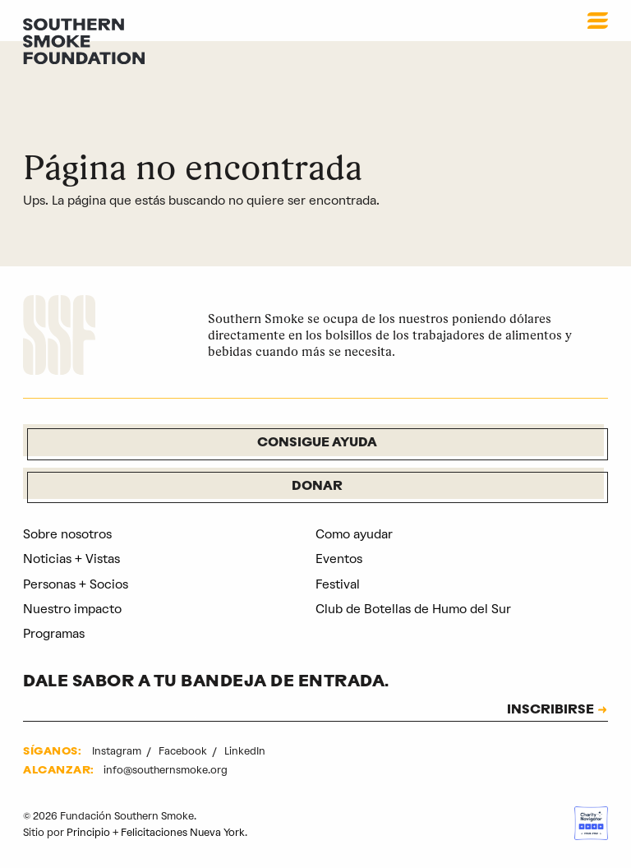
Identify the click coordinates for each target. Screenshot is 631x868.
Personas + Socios (75, 584)
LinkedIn (244, 751)
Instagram (118, 751)
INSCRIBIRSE (550, 710)
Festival (338, 584)
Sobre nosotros (67, 534)
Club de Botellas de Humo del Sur (413, 609)
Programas (54, 633)
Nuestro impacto (72, 609)
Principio (88, 832)
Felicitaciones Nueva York (183, 832)
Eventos (339, 559)
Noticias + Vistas (71, 559)
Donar (317, 487)
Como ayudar (354, 534)
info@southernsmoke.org (166, 770)
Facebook (184, 751)
